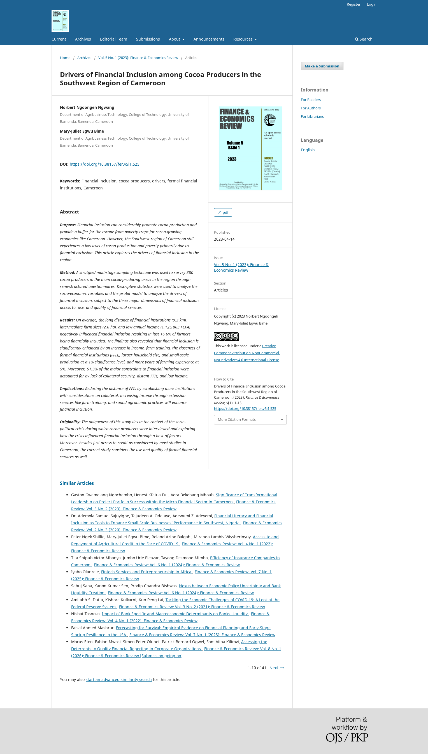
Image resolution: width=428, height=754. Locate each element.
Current (59, 39)
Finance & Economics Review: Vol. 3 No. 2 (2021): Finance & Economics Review (192, 606)
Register (353, 4)
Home (65, 57)
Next (273, 667)
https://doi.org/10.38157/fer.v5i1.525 (104, 164)
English (308, 149)
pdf (225, 212)
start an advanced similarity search (119, 679)
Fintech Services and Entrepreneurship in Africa (146, 571)
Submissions (148, 39)
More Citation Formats (237, 419)
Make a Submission (322, 66)
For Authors (311, 108)
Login (371, 4)
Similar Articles (77, 483)
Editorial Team (113, 39)
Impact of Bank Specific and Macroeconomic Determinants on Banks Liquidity (175, 613)
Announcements (209, 39)
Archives (83, 39)
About (175, 39)
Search (364, 39)
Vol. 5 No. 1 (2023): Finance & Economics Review (138, 57)
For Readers (311, 99)
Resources (243, 39)
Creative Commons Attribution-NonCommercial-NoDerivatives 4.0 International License (247, 352)
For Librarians (312, 116)
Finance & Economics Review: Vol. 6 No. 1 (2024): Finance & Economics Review (167, 564)
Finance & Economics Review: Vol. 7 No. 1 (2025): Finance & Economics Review (202, 634)
